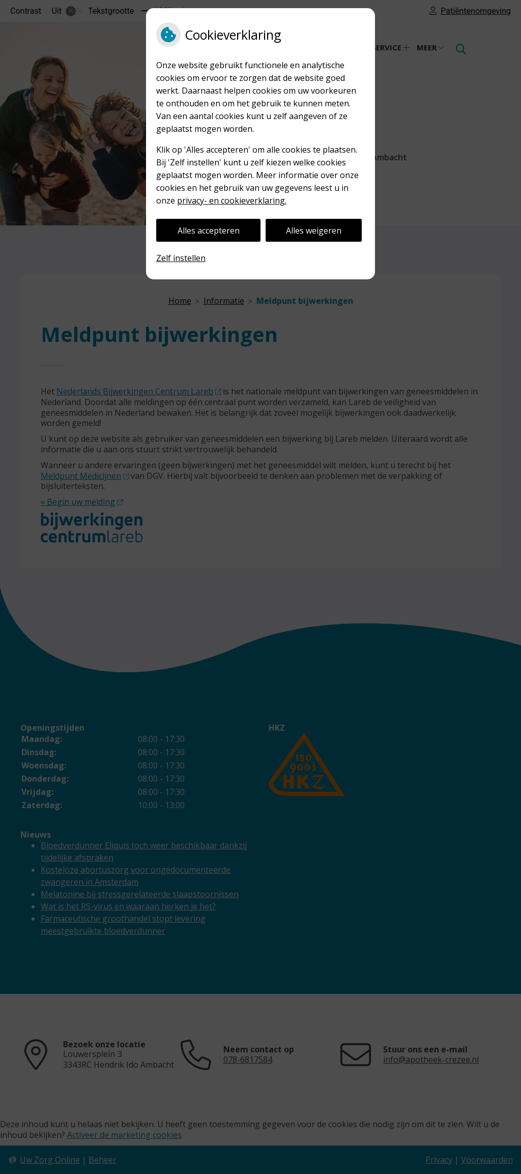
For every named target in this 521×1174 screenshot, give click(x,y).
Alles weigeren (313, 230)
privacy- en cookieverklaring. (231, 200)
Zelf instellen (181, 258)
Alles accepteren (209, 230)
